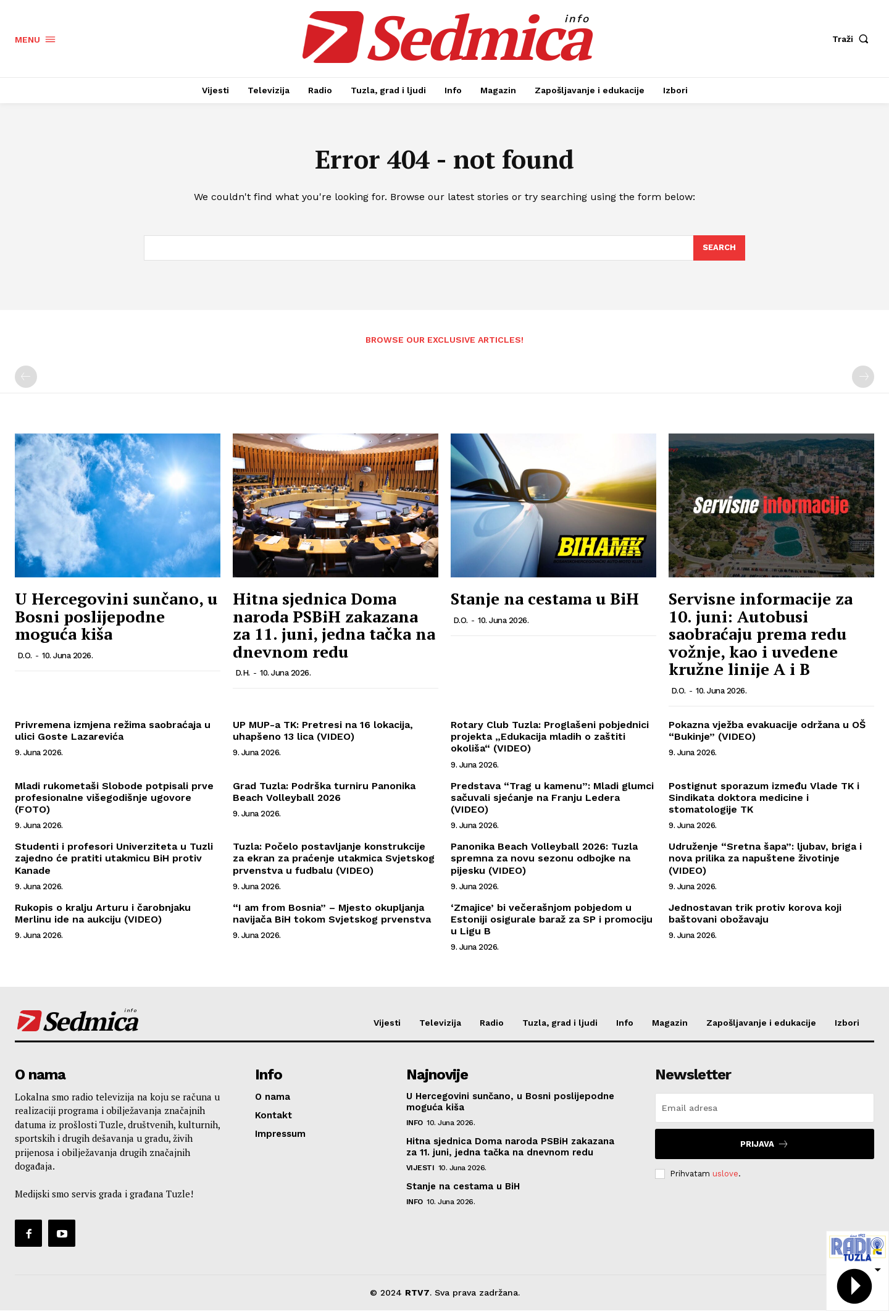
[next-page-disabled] (863, 377)
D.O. (24, 655)
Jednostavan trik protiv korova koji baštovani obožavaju (755, 913)
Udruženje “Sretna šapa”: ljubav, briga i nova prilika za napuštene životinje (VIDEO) (765, 858)
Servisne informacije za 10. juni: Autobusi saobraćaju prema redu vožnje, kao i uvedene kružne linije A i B (761, 634)
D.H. (242, 673)
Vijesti (420, 1168)
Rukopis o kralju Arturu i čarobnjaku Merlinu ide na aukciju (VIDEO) (103, 913)
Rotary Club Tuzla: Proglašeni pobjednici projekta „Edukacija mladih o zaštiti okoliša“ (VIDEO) (550, 737)
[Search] (719, 248)
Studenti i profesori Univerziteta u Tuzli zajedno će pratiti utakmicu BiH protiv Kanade (114, 858)
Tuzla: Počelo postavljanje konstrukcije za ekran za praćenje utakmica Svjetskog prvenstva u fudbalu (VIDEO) (334, 858)
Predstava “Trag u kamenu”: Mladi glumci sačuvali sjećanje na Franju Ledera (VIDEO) (552, 797)
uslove (725, 1173)
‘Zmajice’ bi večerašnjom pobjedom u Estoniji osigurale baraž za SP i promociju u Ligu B (552, 919)
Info (414, 1123)
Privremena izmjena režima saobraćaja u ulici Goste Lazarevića (113, 731)
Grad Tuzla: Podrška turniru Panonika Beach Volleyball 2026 (324, 791)
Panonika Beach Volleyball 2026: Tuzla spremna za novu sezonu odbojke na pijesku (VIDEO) (544, 858)
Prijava (764, 1144)
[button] (853, 39)
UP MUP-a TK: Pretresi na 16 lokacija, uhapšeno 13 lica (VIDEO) (323, 731)
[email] (764, 1108)
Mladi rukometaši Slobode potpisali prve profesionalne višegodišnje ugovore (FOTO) (114, 797)
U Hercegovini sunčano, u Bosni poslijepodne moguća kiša (116, 616)
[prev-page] (26, 377)
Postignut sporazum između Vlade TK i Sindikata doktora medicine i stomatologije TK (764, 797)
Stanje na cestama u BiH (545, 598)
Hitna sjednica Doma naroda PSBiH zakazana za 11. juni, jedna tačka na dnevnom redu (334, 625)
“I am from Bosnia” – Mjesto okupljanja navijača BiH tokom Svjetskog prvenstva (332, 913)
